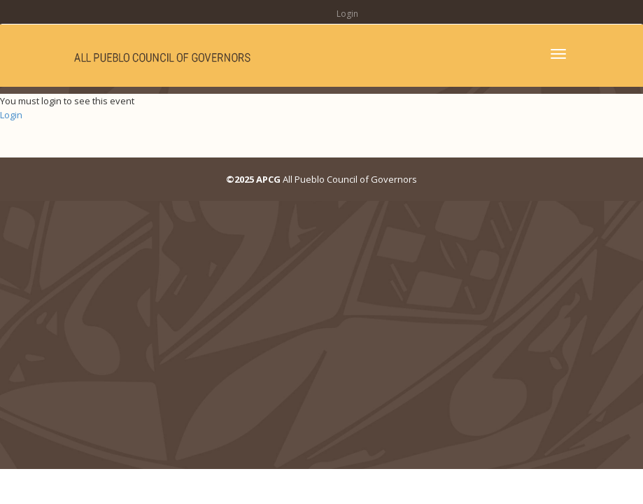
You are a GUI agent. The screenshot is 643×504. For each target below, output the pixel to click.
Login (347, 14)
